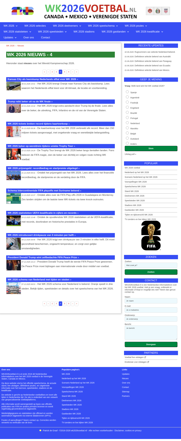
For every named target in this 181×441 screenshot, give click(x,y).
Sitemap (125, 391)
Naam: (128, 297)
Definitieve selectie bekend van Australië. (153, 56)
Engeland (134, 108)
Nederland (135, 123)
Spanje (133, 92)
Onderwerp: (130, 315)
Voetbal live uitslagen (134, 357)
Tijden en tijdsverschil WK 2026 (139, 215)
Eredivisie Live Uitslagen (136, 362)
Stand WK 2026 (132, 191)
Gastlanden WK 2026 (134, 210)
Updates (125, 374)
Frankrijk (134, 103)
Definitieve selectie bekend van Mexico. (152, 70)
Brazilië (133, 113)
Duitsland (134, 139)
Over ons (126, 383)
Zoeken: (128, 261)
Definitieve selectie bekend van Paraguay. (153, 61)
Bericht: (128, 324)
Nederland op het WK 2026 (137, 172)
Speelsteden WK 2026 (135, 200)
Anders (133, 144)
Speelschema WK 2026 (135, 186)
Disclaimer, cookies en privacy (128, 430)
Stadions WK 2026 (133, 205)
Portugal (134, 118)
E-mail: (128, 306)
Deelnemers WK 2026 (134, 196)
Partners (126, 396)
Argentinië (134, 97)
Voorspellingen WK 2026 (136, 182)
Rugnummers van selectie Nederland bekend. (155, 52)
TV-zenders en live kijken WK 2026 (140, 219)
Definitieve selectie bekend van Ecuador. (153, 65)
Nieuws (125, 378)
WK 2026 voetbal (132, 168)
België (133, 134)
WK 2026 (66, 374)
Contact (125, 387)
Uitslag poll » (130, 154)
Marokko (134, 128)
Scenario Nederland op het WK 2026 (141, 177)
